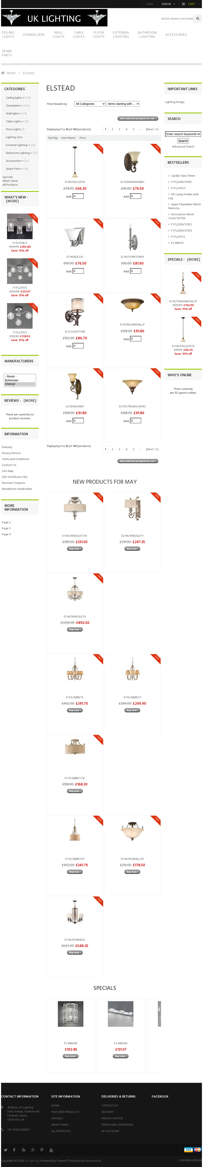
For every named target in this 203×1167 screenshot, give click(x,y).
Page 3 (6, 528)
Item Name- (68, 138)
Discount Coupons (13, 483)
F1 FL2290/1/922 (181, 224)
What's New (10, 181)
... (140, 129)
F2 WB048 (70, 1043)
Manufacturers (18, 361)
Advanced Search (183, 146)
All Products (10, 184)
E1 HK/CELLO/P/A (75, 182)
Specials (8, 177)
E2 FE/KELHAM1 (75, 407)
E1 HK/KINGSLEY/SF (74, 536)
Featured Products (65, 1112)
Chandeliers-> (14, 105)
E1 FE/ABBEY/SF (75, 778)
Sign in (166, 4)
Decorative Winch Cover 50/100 (181, 216)
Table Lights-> (15, 121)
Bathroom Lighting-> (19, 153)
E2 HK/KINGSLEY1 (132, 536)
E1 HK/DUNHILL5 (75, 939)
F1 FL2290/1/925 (181, 182)
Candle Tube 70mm (183, 176)
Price (83, 138)
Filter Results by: (57, 104)
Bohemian (20, 380)
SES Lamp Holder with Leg (183, 196)
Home (149, 4)
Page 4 (6, 534)
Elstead (20, 384)
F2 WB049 (120, 1043)
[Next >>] (152, 129)
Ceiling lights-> (15, 97)
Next (155, 1035)
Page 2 (6, 522)
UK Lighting (31, 1160)
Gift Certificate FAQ (14, 477)
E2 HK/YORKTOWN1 (132, 257)
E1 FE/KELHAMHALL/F (132, 325)
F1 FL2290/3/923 (181, 230)
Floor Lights (13, 129)
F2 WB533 (177, 243)
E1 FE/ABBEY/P (74, 859)
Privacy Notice (11, 453)
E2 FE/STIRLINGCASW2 (132, 407)
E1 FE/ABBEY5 (75, 697)
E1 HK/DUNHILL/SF (132, 859)
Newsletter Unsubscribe (17, 489)
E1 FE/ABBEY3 (132, 697)
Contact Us (9, 465)
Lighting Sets (14, 137)
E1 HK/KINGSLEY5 (75, 616)
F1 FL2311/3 (178, 236)
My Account (110, 1131)
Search (174, 119)
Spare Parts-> (14, 168)
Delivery (7, 447)
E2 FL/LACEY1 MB (75, 332)
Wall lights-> (14, 113)
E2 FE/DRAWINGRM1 (132, 182)
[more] (11, 201)
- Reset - (20, 377)
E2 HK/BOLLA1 (75, 257)
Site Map (7, 471)
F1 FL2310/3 (178, 188)
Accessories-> (15, 161)
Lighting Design (174, 102)
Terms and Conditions (15, 459)
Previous (51, 1035)
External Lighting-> (18, 145)
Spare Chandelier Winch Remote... (184, 206)
